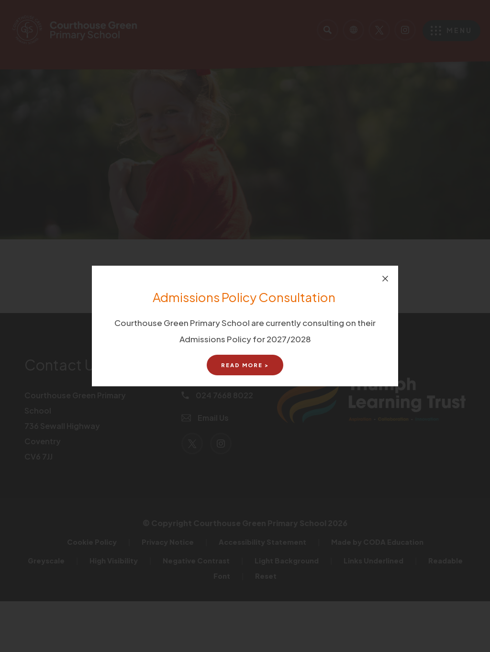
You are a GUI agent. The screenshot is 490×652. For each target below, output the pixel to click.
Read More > (245, 365)
